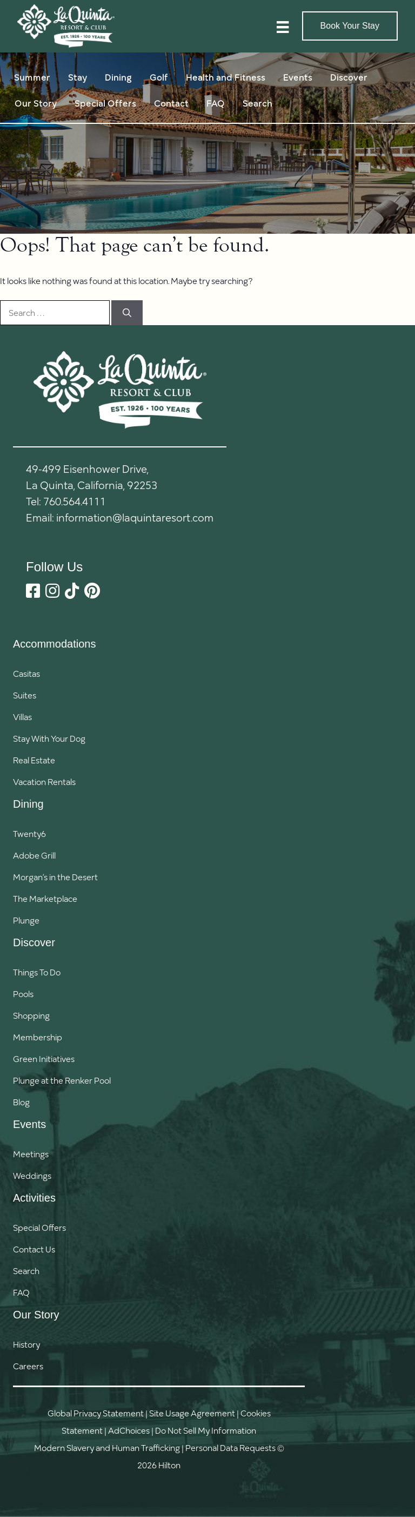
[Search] (127, 312)
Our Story (36, 103)
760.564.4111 (74, 501)
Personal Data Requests (230, 1447)
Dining (118, 77)
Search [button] (257, 103)
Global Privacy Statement (96, 1413)
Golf (159, 77)
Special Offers (105, 103)
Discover (348, 77)
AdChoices (129, 1430)
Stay (77, 77)
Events (297, 77)
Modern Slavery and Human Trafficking (107, 1447)
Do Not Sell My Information (205, 1430)
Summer (32, 77)
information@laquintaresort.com (134, 517)
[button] (39, 1271)
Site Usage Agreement (192, 1413)
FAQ (215, 103)
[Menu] (282, 26)
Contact (171, 103)
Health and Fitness (225, 77)
